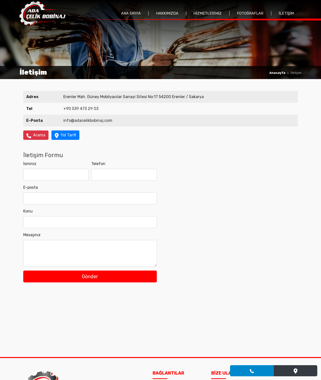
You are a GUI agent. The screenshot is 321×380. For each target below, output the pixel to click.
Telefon (98, 163)
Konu (28, 211)
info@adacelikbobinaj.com (87, 120)
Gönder (90, 276)
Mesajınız (32, 234)
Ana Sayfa (131, 13)
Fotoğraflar (250, 13)
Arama (35, 135)
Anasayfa (277, 73)
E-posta (30, 187)
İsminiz (29, 163)
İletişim (286, 13)
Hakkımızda (167, 13)
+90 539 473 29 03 (80, 108)
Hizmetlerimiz (207, 13)
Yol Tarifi (65, 135)
